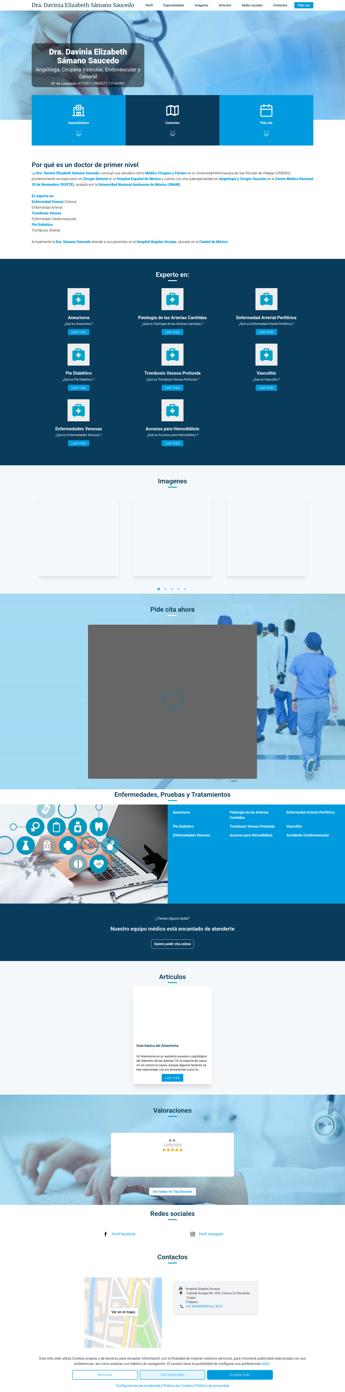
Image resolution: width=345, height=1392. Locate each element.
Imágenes (201, 5)
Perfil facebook (123, 1234)
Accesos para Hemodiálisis (251, 835)
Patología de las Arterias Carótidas (249, 815)
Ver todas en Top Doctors (172, 1191)
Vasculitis (294, 826)
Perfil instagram (211, 1234)
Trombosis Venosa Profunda (252, 826)
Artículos (225, 5)
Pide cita (304, 5)
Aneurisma (181, 812)
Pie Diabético (183, 826)
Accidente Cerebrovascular (307, 835)
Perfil (149, 5)
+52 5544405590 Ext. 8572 (203, 1306)
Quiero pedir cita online (172, 944)
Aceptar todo (240, 1375)
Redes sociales (252, 5)
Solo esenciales (173, 1375)
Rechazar (105, 1375)
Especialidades (173, 5)
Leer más (79, 332)
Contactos (280, 5)
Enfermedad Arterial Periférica (310, 812)
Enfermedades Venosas (191, 835)
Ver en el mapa (123, 1312)
